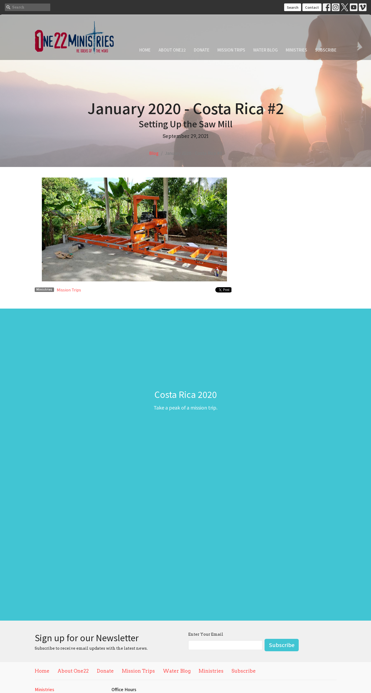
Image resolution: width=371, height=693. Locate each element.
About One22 (172, 50)
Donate (201, 50)
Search (292, 7)
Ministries (296, 50)
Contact (312, 7)
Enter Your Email (205, 634)
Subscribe (326, 50)
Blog (154, 153)
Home (145, 50)
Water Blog (265, 50)
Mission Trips (231, 50)
